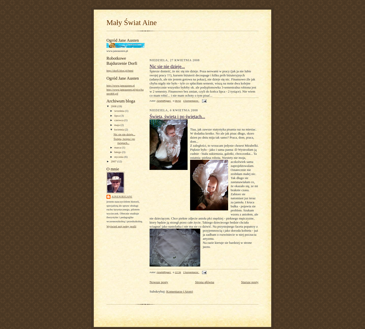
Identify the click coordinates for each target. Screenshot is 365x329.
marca (118, 147)
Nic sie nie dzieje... (124, 134)
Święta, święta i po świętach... (177, 116)
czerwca (119, 120)
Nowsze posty (159, 282)
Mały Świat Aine (131, 22)
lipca (117, 115)
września (119, 110)
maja (117, 124)
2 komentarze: (191, 272)
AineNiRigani (122, 196)
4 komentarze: (191, 100)
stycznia (119, 156)
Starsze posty (250, 282)
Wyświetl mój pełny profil (121, 226)
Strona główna (204, 282)
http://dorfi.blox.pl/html (119, 70)
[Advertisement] (179, 44)
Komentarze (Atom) (179, 291)
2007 (114, 161)
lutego (118, 151)
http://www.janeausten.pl (120, 85)
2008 (114, 106)
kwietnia (119, 129)
